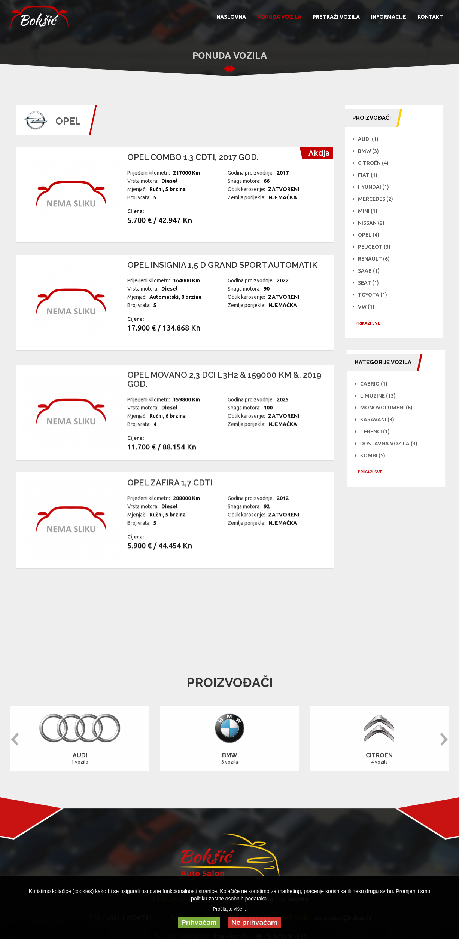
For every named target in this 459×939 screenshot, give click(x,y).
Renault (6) (375, 259)
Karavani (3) (426, 420)
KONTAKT (430, 17)
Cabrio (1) (422, 384)
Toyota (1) (374, 295)
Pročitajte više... (229, 909)
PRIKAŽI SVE (369, 323)
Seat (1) (369, 283)
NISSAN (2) (372, 223)
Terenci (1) (423, 432)
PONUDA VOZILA (279, 17)
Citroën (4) (374, 163)
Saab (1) (370, 271)
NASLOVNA (231, 17)
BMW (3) (369, 151)
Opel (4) (370, 235)
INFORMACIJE (388, 17)
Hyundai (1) (374, 187)
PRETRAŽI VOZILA (336, 17)
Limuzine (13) (426, 396)
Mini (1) (369, 211)
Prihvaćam (199, 922)
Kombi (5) (421, 455)
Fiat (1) (369, 175)
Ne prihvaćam (254, 922)
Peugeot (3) (375, 247)
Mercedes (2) (377, 199)
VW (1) (367, 307)
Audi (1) (369, 139)
